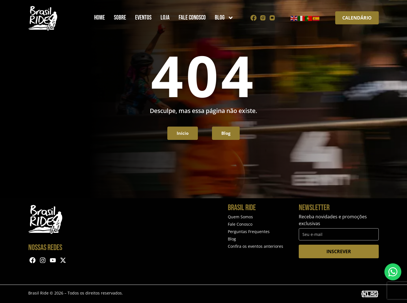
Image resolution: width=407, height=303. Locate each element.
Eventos (143, 18)
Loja (165, 18)
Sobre (120, 18)
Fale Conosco (192, 18)
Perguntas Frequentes (249, 231)
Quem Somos (240, 216)
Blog (224, 17)
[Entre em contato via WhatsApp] (392, 271)
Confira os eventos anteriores (255, 246)
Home (99, 18)
